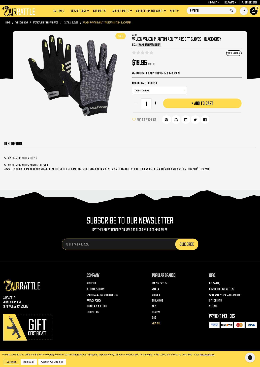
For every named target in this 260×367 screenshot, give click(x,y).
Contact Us (93, 311)
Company (213, 2)
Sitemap (213, 305)
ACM (154, 305)
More (174, 11)
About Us (91, 282)
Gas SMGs (58, 11)
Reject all (28, 362)
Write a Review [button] (234, 53)
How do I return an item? (221, 288)
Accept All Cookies (52, 362)
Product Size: (144, 83)
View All (156, 322)
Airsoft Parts (122, 11)
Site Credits (215, 300)
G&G (154, 317)
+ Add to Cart (202, 103)
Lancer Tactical (160, 282)
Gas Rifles (99, 11)
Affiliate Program (95, 288)
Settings (11, 362)
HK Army (156, 311)
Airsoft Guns (80, 11)
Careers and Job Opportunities (102, 294)
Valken (155, 288)
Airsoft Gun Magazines (151, 11)
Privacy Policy (94, 300)
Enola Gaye (157, 300)
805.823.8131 (249, 2)
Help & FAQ (231, 2)
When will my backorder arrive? (225, 294)
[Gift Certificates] (28, 326)
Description (13, 143)
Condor (156, 294)
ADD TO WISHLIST (144, 119)
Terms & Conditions (97, 305)
